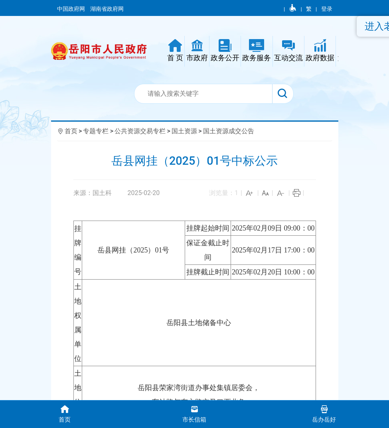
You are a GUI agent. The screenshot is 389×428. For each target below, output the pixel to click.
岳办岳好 (324, 413)
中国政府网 (71, 9)
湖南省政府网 (107, 9)
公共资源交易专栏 (140, 131)
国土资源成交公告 (228, 131)
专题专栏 (96, 131)
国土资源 (184, 131)
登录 (326, 9)
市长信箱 (194, 413)
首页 (71, 131)
